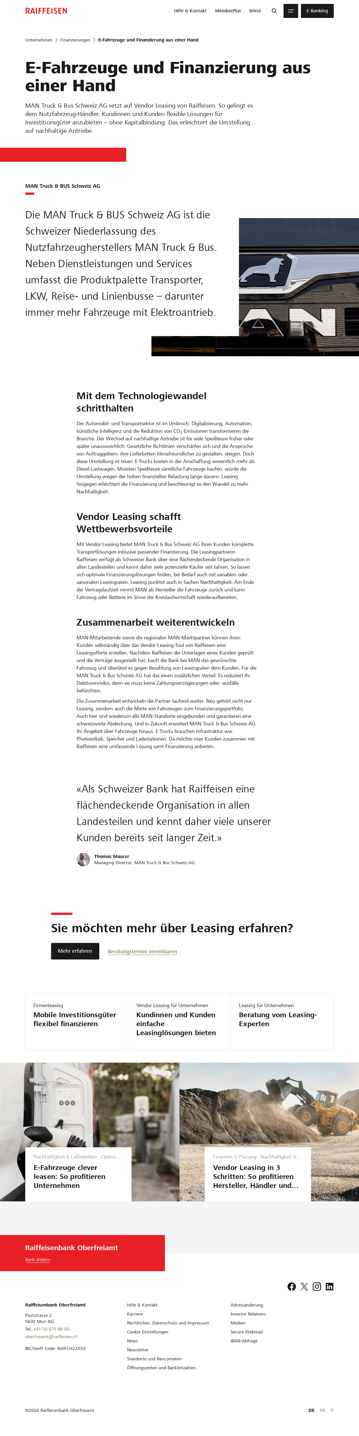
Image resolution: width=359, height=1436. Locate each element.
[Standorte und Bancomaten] (154, 1358)
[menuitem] (190, 11)
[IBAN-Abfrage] (244, 1340)
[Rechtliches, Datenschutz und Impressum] (168, 1323)
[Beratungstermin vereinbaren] (142, 951)
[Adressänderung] (247, 1305)
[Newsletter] (138, 1349)
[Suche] (274, 11)
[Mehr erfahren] (75, 951)
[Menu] (291, 11)
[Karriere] (135, 1314)
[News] (132, 1340)
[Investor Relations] (248, 1314)
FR (322, 1410)
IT (332, 1410)
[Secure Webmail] (247, 1332)
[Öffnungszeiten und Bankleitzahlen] (161, 1367)
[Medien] (238, 1323)
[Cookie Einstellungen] (147, 1332)
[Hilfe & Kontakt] (142, 1305)
